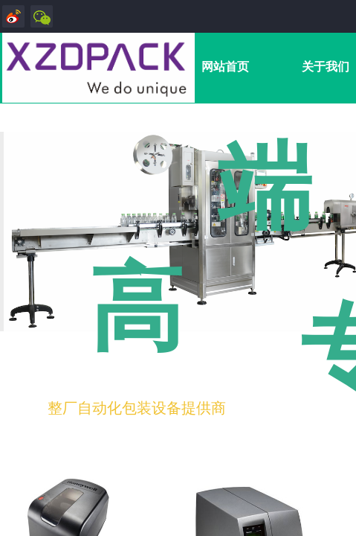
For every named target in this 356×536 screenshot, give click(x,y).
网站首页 (225, 66)
